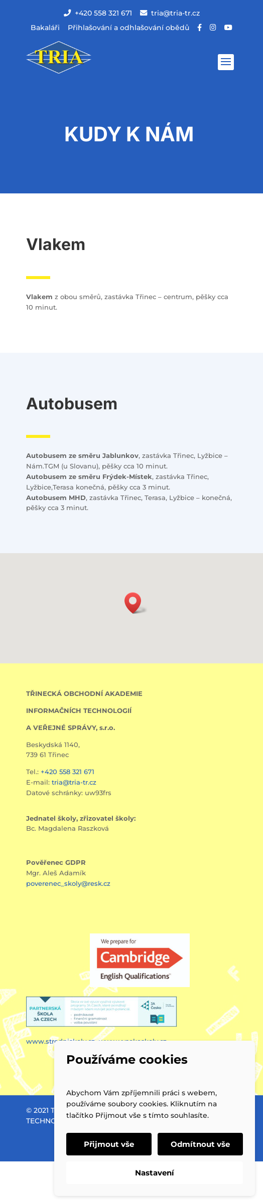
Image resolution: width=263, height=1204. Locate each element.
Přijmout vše (109, 1144)
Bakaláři (45, 27)
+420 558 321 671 (98, 13)
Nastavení (154, 1172)
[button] (136, 603)
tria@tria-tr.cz (170, 13)
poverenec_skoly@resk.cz (68, 883)
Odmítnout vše (200, 1144)
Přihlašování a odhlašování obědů (128, 27)
